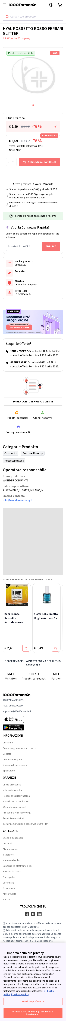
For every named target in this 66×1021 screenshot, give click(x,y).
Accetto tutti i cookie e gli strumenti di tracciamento (33, 1013)
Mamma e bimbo (11, 860)
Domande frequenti (13, 759)
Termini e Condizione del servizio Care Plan (25, 824)
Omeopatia (9, 877)
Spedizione (9, 770)
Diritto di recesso (12, 785)
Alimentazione (10, 849)
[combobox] (33, 16)
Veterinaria (8, 883)
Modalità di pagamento (15, 765)
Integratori (8, 855)
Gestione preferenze (33, 1001)
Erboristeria (9, 888)
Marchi (6, 899)
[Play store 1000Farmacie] (17, 727)
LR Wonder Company (16, 38)
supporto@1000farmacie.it (17, 711)
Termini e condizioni (13, 818)
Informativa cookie (13, 790)
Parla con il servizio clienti (33, 401)
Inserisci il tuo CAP (19, 246)
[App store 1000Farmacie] (17, 719)
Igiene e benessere (13, 838)
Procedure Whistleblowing (17, 813)
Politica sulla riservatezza (16, 796)
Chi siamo (8, 742)
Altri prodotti (9, 894)
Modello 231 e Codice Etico (17, 801)
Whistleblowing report (14, 807)
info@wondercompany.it (18, 500)
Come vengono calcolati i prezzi (19, 748)
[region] (33, 982)
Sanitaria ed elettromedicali (17, 866)
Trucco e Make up (33, 453)
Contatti (7, 754)
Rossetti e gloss (14, 461)
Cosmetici (10, 453)
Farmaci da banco (12, 871)
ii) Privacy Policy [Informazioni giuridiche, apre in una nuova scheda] (20, 994)
